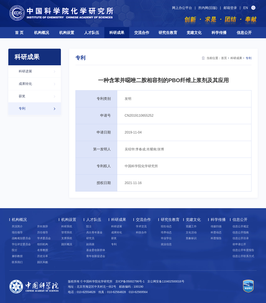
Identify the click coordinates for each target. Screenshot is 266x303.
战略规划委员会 (21, 238)
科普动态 (216, 232)
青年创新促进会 (95, 256)
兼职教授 (17, 256)
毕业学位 (166, 238)
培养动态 (166, 232)
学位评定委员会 (21, 244)
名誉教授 (42, 250)
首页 (224, 58)
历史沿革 (42, 256)
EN (245, 8)
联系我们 (17, 262)
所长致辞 (42, 226)
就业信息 (166, 244)
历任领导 (42, 232)
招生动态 (166, 226)
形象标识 (191, 238)
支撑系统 (66, 238)
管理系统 (66, 232)
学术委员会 (44, 238)
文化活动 (191, 232)
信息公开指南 (241, 232)
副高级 (90, 244)
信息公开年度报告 (243, 250)
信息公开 (244, 33)
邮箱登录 (230, 8)
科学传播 (219, 33)
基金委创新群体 (95, 250)
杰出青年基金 (94, 232)
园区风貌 (42, 262)
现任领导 (17, 232)
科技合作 (141, 232)
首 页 (19, 33)
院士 (14, 250)
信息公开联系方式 (243, 256)
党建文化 (194, 33)
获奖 (39, 96)
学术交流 (141, 226)
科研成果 (116, 33)
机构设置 (66, 33)
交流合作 (141, 33)
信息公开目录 (241, 238)
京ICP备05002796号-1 (129, 281)
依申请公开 (239, 244)
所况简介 (17, 226)
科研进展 (39, 71)
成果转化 (39, 84)
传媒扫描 (216, 226)
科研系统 (66, 226)
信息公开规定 (241, 226)
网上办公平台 (182, 8)
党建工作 (191, 226)
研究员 (90, 238)
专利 (39, 109)
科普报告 (216, 238)
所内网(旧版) (207, 8)
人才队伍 (91, 33)
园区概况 (66, 244)
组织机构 (42, 244)
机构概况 (41, 33)
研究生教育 (168, 33)
